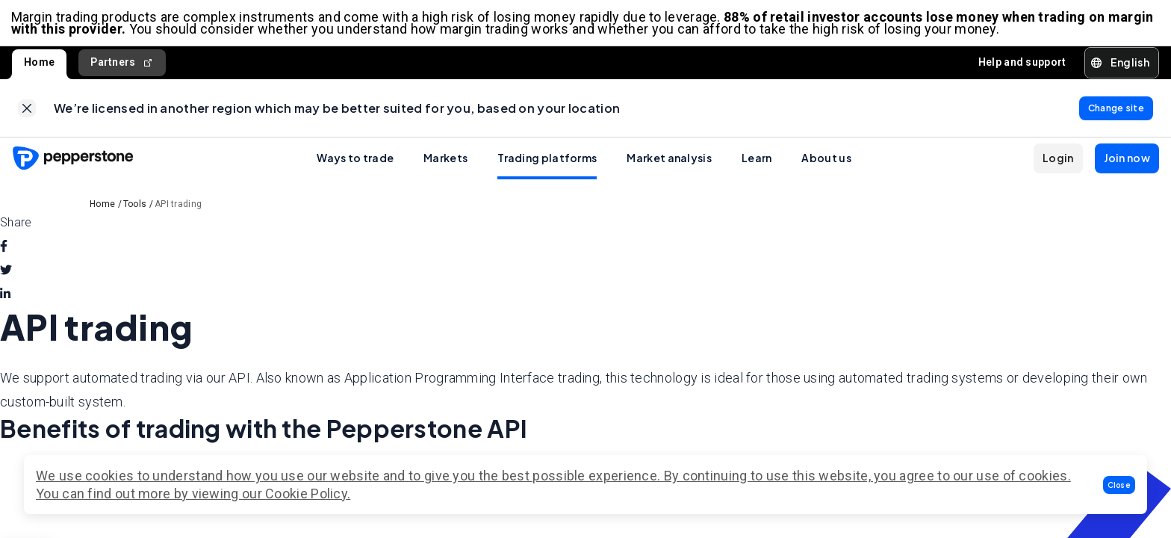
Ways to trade (355, 162)
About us (826, 162)
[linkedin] (5, 299)
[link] (27, 111)
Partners (122, 64)
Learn (757, 162)
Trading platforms (547, 162)
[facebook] (3, 251)
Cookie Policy (306, 493)
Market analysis (669, 162)
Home (39, 64)
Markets (445, 162)
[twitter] (6, 275)
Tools (135, 208)
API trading (178, 208)
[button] (1119, 485)
